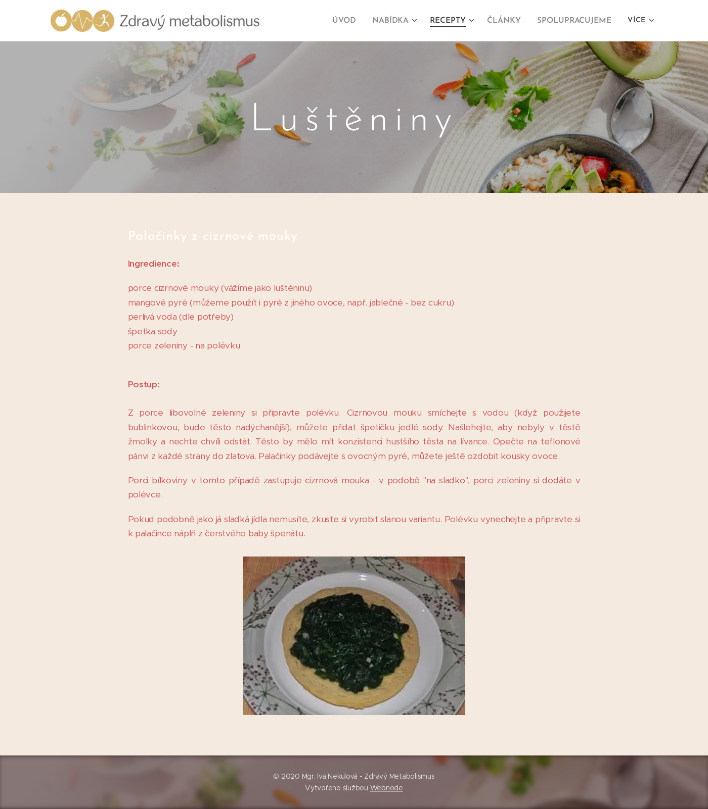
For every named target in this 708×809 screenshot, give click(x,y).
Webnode (386, 787)
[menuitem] (353, 20)
